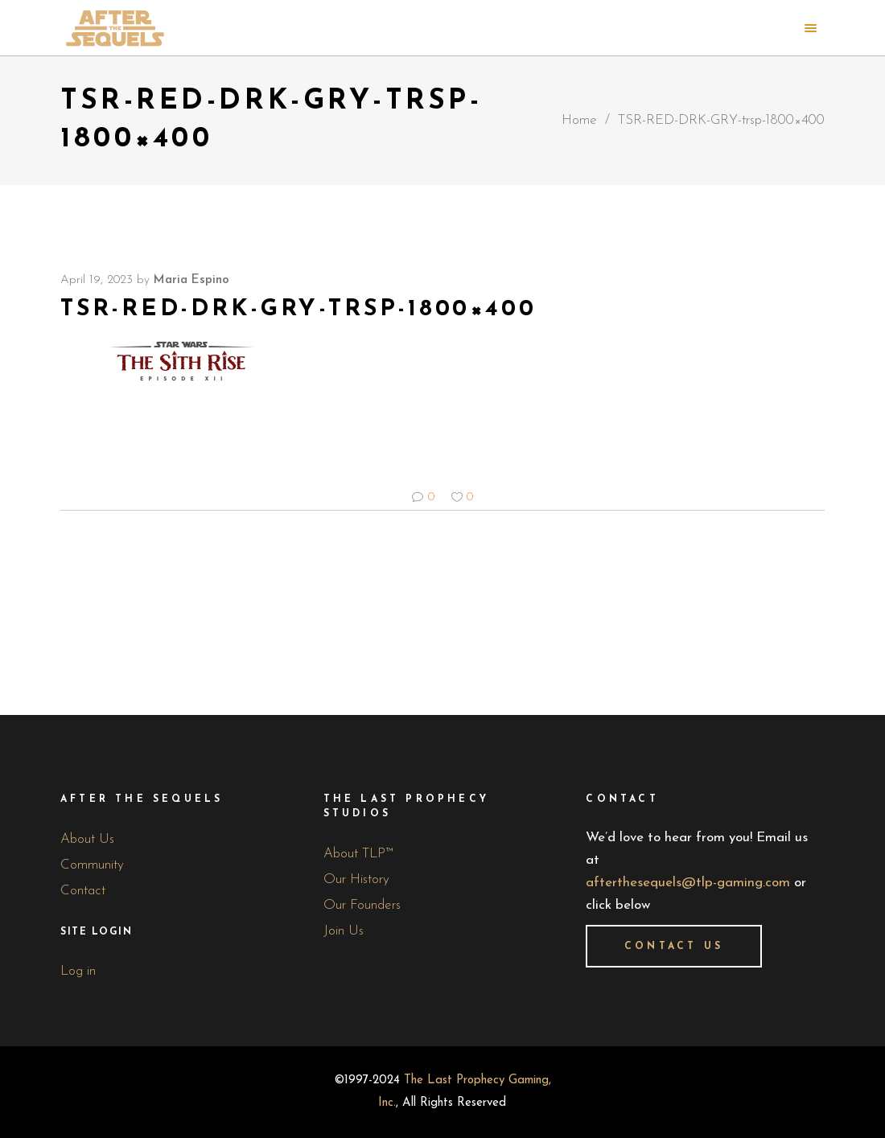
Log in (78, 971)
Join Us (343, 931)
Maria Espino (191, 280)
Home (579, 120)
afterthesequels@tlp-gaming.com (688, 882)
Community (92, 865)
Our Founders (362, 905)
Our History (356, 879)
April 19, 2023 (96, 280)
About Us (87, 839)
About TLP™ (358, 854)
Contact (82, 891)
